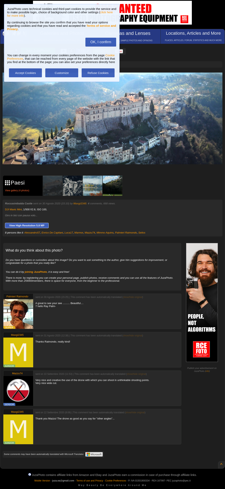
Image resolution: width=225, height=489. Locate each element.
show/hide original (132, 297)
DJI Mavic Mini (13, 209)
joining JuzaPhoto (36, 271)
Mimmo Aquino (105, 232)
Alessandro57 (32, 232)
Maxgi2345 (80, 203)
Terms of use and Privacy (89, 480)
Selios (141, 232)
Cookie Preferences (115, 480)
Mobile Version (42, 480)
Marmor (78, 232)
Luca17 (69, 232)
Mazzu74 (90, 232)
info (207, 371)
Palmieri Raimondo (126, 232)
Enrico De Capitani (52, 232)
